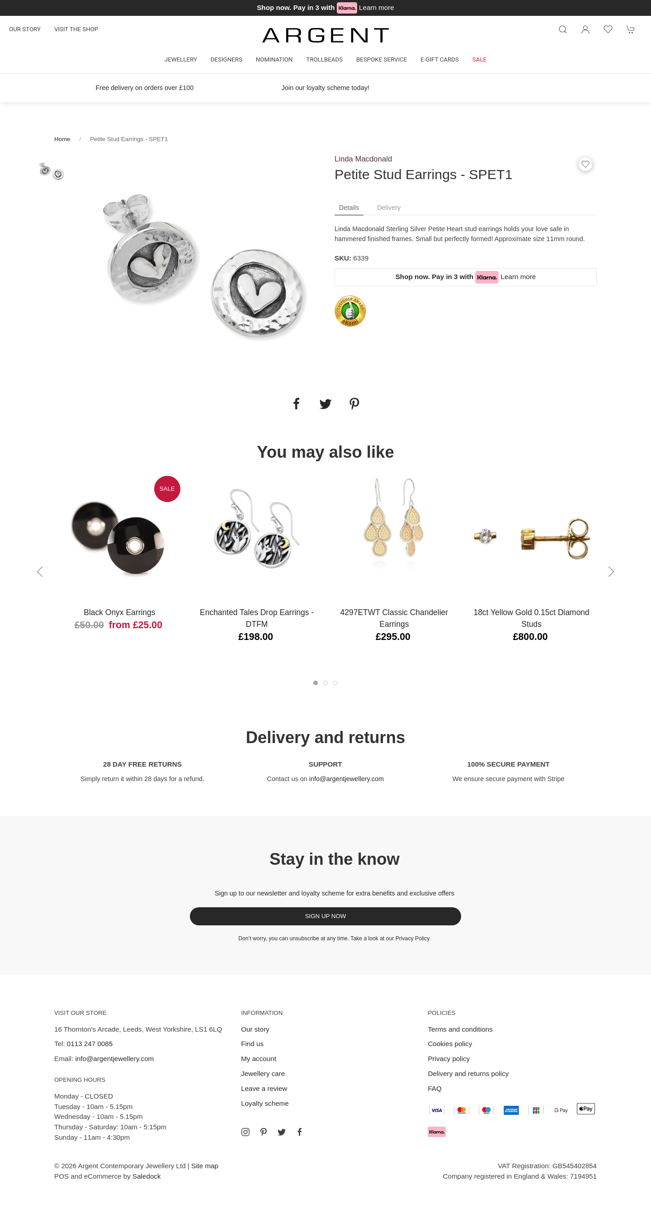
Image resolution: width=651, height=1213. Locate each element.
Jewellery (181, 59)
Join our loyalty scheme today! (325, 87)
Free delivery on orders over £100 (145, 87)
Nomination (274, 59)
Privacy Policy (412, 938)
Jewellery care (263, 1073)
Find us (252, 1043)
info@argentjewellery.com (346, 778)
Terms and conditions (460, 1029)
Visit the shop (76, 29)
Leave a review (264, 1088)
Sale (479, 59)
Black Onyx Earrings (119, 612)
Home (62, 139)
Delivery (389, 207)
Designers (226, 59)
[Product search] (563, 29)
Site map (204, 1166)
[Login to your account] (585, 29)
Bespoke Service (381, 59)
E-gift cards (439, 59)
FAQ (434, 1088)
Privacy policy (449, 1058)
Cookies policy (450, 1043)
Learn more (376, 7)
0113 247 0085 (90, 1043)
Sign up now (325, 916)
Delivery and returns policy (468, 1073)
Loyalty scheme (265, 1103)
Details (349, 207)
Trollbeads (324, 59)
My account (258, 1058)
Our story (25, 29)
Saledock (146, 1176)
